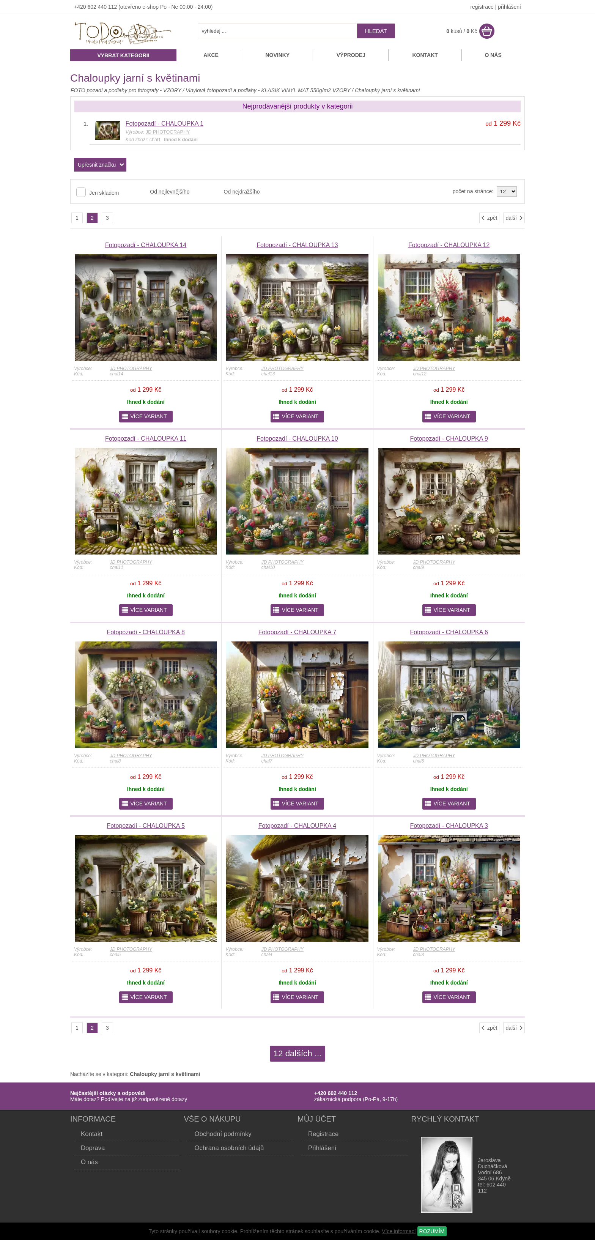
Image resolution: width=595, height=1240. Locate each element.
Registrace (323, 1134)
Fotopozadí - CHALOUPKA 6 (449, 632)
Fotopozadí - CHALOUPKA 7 (297, 632)
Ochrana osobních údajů (229, 1148)
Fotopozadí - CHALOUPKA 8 (145, 632)
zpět (488, 218)
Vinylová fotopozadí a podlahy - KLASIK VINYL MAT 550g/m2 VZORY (268, 90)
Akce (211, 55)
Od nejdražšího (242, 192)
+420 (80, 7)
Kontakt (425, 55)
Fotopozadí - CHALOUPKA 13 (297, 245)
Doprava (93, 1148)
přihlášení (509, 7)
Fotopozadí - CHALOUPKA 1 (164, 123)
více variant (144, 416)
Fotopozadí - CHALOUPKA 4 (297, 825)
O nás (493, 55)
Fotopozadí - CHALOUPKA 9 (449, 438)
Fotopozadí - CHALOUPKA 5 (145, 825)
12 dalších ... (298, 1053)
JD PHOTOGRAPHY (131, 368)
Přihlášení (322, 1148)
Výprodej (351, 55)
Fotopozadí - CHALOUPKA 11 (145, 438)
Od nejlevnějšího (169, 192)
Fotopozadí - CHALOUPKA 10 (297, 438)
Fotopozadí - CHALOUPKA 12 (449, 245)
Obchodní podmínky (223, 1134)
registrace (481, 7)
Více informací (399, 1231)
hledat (376, 31)
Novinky (277, 55)
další (514, 218)
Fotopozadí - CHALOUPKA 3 (449, 825)
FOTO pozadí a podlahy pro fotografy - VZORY (127, 90)
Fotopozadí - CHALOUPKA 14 (145, 245)
